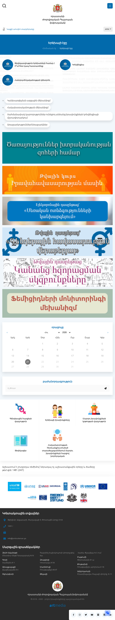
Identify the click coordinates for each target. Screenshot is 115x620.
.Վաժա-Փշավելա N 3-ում (89, 553)
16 (57, 356)
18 (87, 356)
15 (42, 356)
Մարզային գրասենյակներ (21, 547)
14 (27, 356)
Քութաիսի (82, 564)
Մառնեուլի (45, 567)
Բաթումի (81, 557)
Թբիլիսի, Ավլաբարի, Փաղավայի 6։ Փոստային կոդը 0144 (35, 520)
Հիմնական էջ (49, 48)
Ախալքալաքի (9, 567)
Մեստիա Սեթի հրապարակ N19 (18, 555)
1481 (14, 470)
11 (87, 350)
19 (102, 356)
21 (27, 362)
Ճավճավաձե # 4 (10, 570)
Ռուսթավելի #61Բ (48, 570)
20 (13, 362)
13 (13, 356)
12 (102, 350)
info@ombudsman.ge (17, 538)
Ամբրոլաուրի (83, 571)
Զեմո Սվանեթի (9, 553)
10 (72, 350)
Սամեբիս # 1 (8, 563)
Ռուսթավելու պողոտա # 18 (90, 567)
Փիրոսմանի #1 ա (85, 560)
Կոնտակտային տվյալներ (20, 513)
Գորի (4, 560)
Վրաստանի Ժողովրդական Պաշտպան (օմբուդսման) (57, 594)
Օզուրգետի (8, 574)
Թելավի (43, 574)
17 (72, 356)
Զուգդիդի (44, 560)
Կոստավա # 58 (47, 563)
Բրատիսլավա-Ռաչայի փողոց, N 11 (94, 574)
